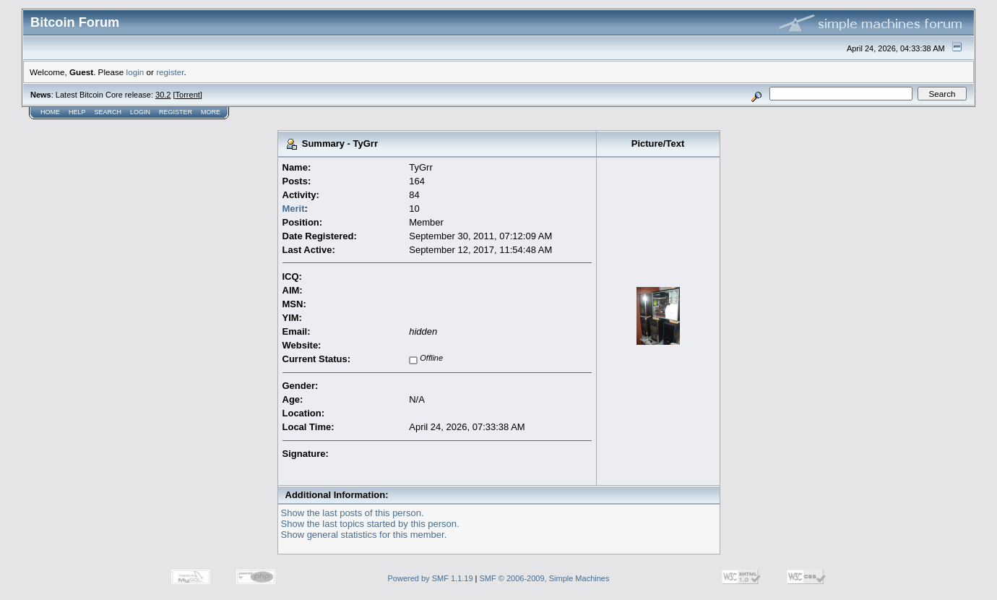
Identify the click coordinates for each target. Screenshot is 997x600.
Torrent (188, 94)
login (135, 72)
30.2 (163, 94)
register (170, 72)
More (210, 112)
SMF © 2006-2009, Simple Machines (545, 578)
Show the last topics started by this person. (370, 523)
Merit (293, 208)
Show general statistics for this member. (364, 534)
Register (175, 112)
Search (108, 112)
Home (50, 112)
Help (77, 112)
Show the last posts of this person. (352, 512)
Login (140, 112)
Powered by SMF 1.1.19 (430, 578)
